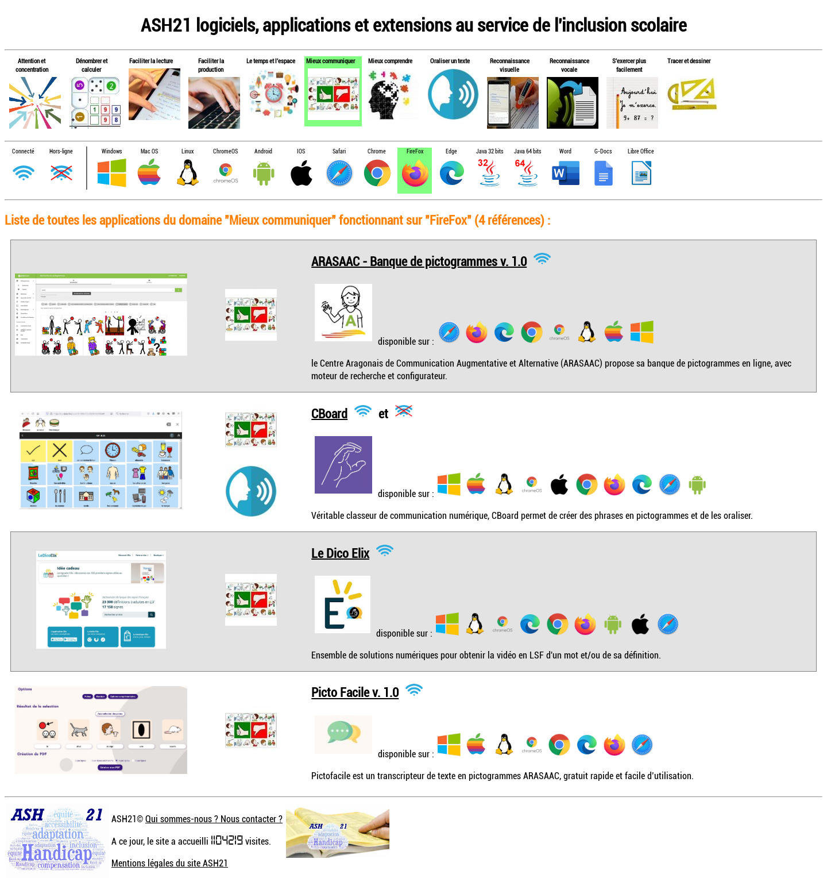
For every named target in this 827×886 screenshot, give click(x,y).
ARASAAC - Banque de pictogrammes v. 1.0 (419, 260)
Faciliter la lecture (151, 60)
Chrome (377, 151)
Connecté (23, 151)
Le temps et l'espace (270, 60)
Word (565, 151)
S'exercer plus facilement (629, 65)
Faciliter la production (211, 65)
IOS (301, 151)
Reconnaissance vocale (569, 65)
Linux (187, 151)
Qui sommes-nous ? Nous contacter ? (214, 818)
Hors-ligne (61, 151)
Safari (339, 151)
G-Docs (603, 151)
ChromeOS (225, 151)
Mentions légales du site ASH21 (169, 863)
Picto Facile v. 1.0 (355, 692)
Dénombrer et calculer (91, 65)
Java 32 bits (489, 151)
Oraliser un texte (450, 60)
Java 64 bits (527, 151)
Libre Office (641, 151)
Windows (112, 151)
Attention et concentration (32, 65)
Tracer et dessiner (688, 60)
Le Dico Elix (340, 552)
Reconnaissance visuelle (510, 65)
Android (263, 151)
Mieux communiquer (330, 60)
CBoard (329, 413)
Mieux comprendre (390, 60)
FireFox (415, 151)
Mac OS (149, 151)
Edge (451, 151)
